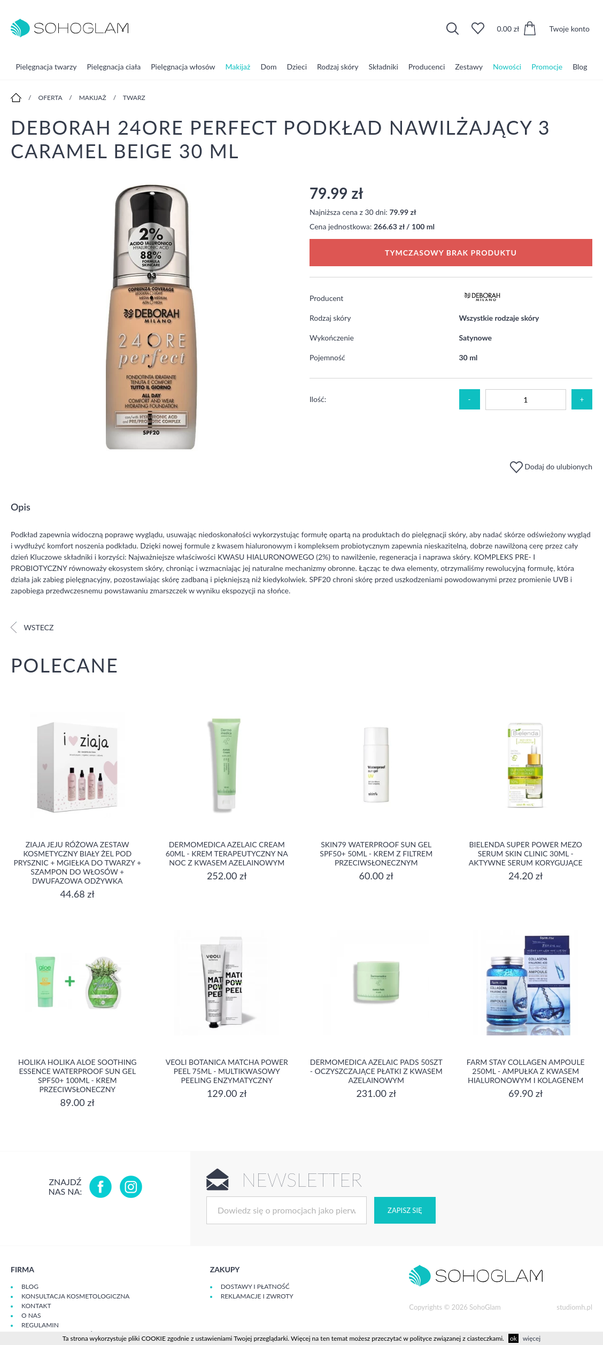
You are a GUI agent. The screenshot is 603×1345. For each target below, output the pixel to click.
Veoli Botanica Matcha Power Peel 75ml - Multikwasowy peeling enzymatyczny (227, 1071)
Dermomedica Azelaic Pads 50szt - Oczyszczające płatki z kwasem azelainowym (376, 1071)
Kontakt (36, 1306)
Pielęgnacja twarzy (46, 66)
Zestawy (469, 66)
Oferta (50, 98)
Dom (268, 66)
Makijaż (238, 66)
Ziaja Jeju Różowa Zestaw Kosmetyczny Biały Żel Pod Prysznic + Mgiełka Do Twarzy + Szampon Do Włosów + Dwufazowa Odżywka (77, 862)
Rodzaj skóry (337, 66)
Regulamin (40, 1325)
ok (513, 1338)
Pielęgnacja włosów (183, 66)
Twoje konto (569, 28)
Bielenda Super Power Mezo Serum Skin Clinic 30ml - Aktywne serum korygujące (526, 853)
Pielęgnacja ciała (114, 66)
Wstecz (32, 627)
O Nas (31, 1315)
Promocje (546, 66)
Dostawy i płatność (255, 1286)
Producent (326, 298)
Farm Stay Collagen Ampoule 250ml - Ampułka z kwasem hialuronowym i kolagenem (526, 1071)
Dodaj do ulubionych (551, 466)
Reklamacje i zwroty (257, 1296)
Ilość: (318, 399)
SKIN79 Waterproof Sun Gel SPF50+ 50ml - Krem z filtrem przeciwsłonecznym (376, 853)
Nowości (507, 66)
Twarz (134, 98)
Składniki (383, 66)
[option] (152, 318)
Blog (580, 66)
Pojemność (327, 357)
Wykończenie (332, 337)
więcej (531, 1338)
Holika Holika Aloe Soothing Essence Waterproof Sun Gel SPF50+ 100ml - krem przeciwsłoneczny (77, 1075)
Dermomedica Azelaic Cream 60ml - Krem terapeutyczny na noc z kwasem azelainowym (227, 853)
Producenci (426, 66)
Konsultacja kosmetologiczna (75, 1296)
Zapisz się (405, 1210)
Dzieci (297, 66)
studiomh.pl (574, 1307)
